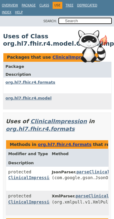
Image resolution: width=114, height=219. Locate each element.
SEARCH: (50, 21)
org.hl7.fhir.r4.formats (30, 82)
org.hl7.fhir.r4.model (28, 98)
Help (18, 12)
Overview (10, 5)
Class (44, 5)
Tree (70, 5)
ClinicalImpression (74, 57)
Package (29, 5)
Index (6, 12)
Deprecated (87, 5)
